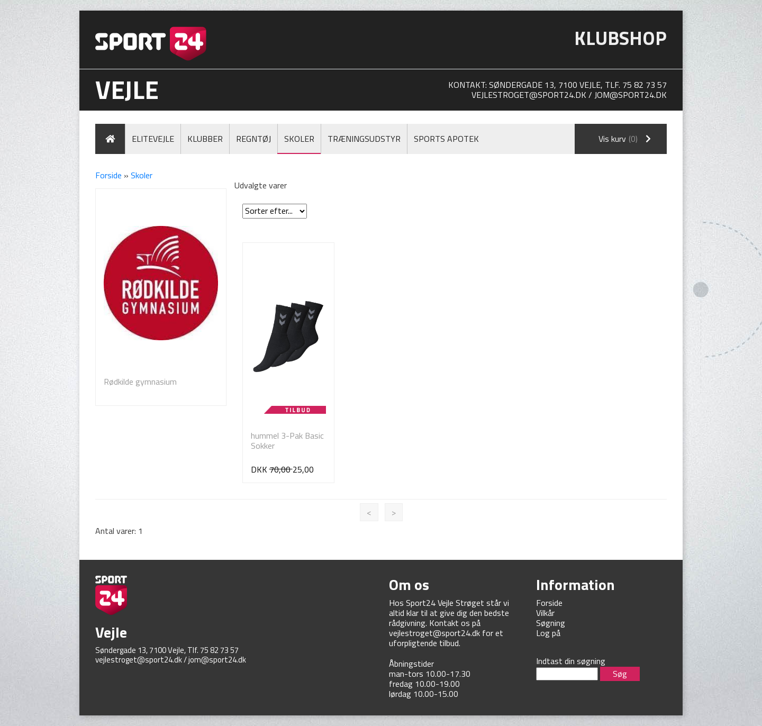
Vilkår (545, 612)
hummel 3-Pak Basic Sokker (287, 440)
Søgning (550, 622)
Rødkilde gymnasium (140, 381)
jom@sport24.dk (630, 94)
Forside (108, 175)
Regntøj (253, 138)
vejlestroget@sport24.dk (528, 94)
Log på (548, 633)
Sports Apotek (446, 138)
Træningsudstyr (364, 138)
